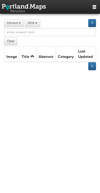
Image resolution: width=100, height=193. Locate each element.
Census (14, 23)
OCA (32, 23)
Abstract (46, 56)
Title (28, 56)
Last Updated (85, 54)
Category (66, 56)
